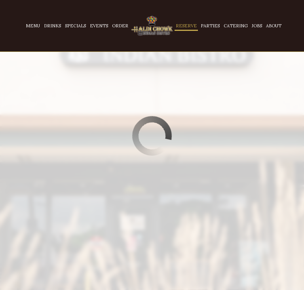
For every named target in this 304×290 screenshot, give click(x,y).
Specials (75, 26)
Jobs (257, 26)
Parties (210, 26)
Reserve (186, 26)
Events (99, 26)
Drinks (52, 26)
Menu (33, 26)
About (273, 26)
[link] (152, 26)
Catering (236, 26)
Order (120, 26)
